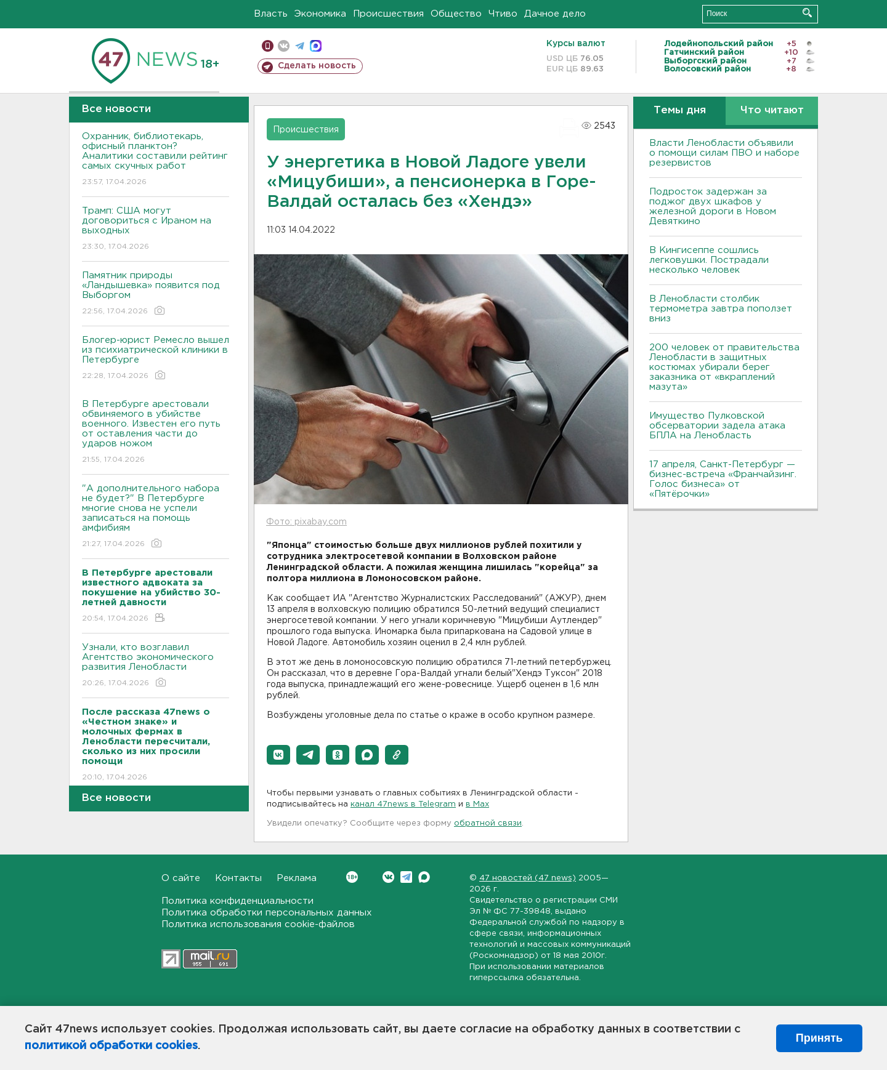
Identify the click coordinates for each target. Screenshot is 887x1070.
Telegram (406, 877)
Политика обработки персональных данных (266, 913)
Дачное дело (555, 14)
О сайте (180, 878)
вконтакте (284, 46)
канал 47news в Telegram (403, 804)
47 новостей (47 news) (527, 878)
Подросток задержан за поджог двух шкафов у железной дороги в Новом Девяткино (712, 206)
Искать (807, 12)
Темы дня (680, 110)
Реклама (297, 878)
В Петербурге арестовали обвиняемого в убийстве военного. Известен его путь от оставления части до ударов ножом (155, 432)
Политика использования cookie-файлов (258, 924)
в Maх (477, 804)
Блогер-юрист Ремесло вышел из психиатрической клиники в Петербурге (155, 358)
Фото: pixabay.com (306, 522)
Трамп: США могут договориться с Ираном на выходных (155, 229)
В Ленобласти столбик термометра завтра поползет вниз (720, 309)
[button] (278, 755)
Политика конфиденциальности (237, 901)
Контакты (238, 878)
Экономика (320, 14)
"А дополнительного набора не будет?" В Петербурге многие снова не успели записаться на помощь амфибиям (155, 517)
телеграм (300, 46)
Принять (819, 1038)
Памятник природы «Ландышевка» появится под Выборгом (155, 294)
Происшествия (388, 14)
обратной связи (488, 823)
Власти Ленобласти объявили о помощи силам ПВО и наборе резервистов (724, 153)
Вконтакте (352, 877)
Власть (271, 14)
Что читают (772, 110)
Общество (456, 14)
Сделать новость (317, 66)
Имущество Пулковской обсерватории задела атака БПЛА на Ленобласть (717, 426)
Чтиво (502, 14)
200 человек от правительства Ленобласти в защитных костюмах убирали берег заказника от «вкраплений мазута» (724, 367)
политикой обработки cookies (111, 1046)
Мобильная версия (267, 46)
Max (424, 877)
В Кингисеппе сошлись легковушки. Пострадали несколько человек (709, 260)
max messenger (316, 46)
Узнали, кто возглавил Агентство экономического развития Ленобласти (155, 665)
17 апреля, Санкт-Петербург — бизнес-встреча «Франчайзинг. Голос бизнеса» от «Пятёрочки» (722, 479)
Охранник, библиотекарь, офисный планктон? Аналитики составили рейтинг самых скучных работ (155, 159)
